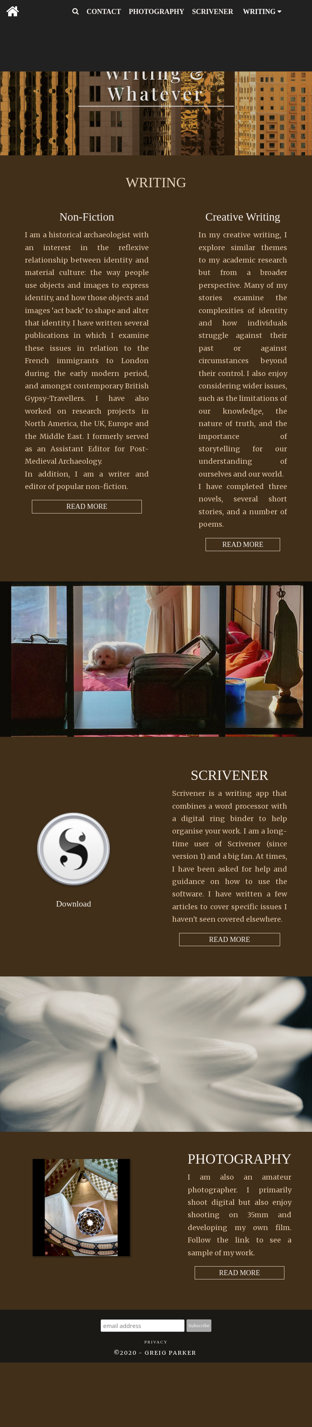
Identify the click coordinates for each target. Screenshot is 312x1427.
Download (73, 903)
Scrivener (229, 775)
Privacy (155, 1342)
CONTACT (104, 12)
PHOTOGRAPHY (157, 12)
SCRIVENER (212, 12)
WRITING (262, 12)
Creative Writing (243, 217)
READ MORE (242, 544)
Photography (239, 1159)
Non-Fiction (86, 217)
